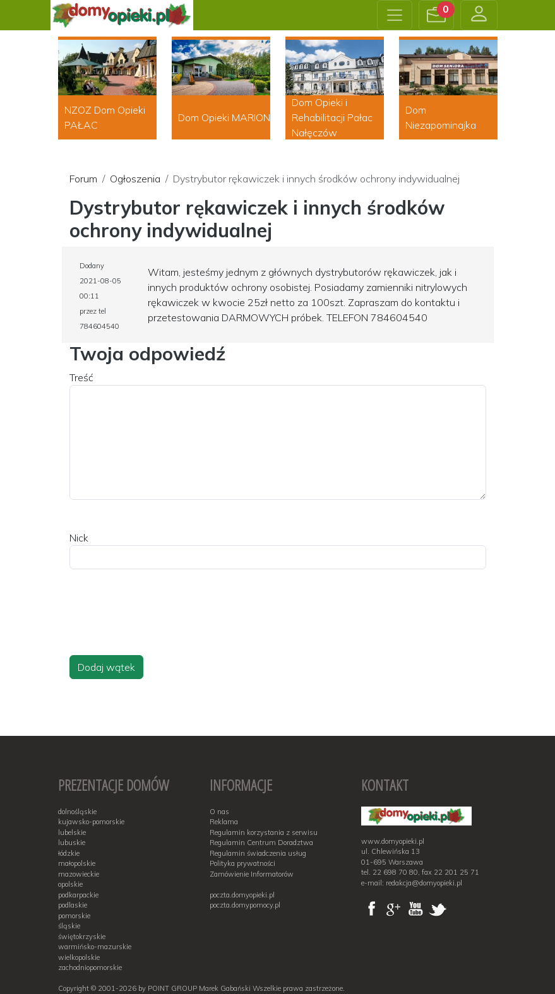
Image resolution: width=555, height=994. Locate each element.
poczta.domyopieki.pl (242, 894)
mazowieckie (78, 874)
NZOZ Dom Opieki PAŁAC (104, 117)
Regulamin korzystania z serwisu (264, 832)
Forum (83, 178)
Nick (78, 537)
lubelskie (72, 832)
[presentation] (165, 624)
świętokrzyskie (81, 936)
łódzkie (69, 853)
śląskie (69, 925)
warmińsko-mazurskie (94, 946)
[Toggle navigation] (394, 15)
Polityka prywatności (242, 863)
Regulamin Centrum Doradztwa (261, 842)
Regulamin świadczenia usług (258, 853)
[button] (436, 15)
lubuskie (71, 842)
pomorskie (74, 915)
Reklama (224, 821)
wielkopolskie (79, 957)
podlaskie (72, 905)
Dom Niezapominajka (440, 117)
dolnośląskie (77, 811)
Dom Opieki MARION (224, 117)
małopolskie (76, 863)
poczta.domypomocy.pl (245, 905)
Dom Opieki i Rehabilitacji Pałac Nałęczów (332, 117)
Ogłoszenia (135, 178)
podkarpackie (78, 894)
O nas (219, 811)
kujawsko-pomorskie (91, 821)
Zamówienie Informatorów (252, 874)
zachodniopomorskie (90, 967)
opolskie (70, 884)
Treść (81, 377)
